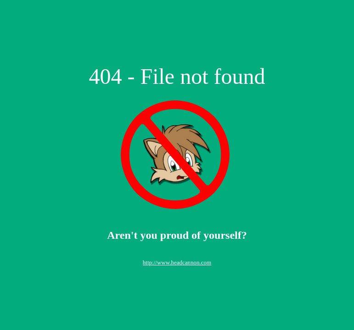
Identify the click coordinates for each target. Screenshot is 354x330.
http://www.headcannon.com (177, 262)
